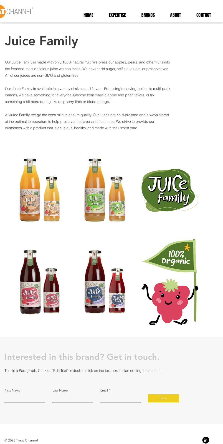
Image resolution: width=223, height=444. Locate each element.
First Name (12, 390)
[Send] (163, 398)
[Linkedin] (205, 440)
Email (104, 390)
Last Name (60, 390)
